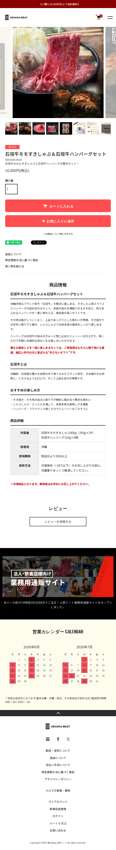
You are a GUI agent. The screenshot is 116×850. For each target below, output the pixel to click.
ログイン (58, 816)
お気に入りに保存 (58, 221)
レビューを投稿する (58, 521)
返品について (13, 254)
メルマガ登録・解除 (58, 790)
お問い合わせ (58, 830)
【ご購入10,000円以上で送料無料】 (59, 4)
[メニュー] (110, 17)
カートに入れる (58, 206)
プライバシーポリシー (58, 779)
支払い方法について (58, 765)
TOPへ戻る (58, 713)
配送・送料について (58, 750)
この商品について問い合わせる (58, 233)
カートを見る (58, 823)
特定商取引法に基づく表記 (21, 260)
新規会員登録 (58, 809)
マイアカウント (58, 802)
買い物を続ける (14, 266)
